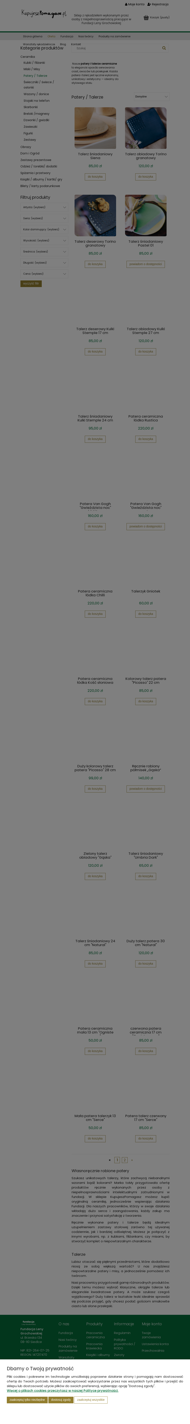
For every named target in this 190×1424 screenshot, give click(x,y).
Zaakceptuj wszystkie (91, 1399)
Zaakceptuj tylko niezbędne (27, 1399)
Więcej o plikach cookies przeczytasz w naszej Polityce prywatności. (62, 1390)
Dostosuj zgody (61, 1399)
